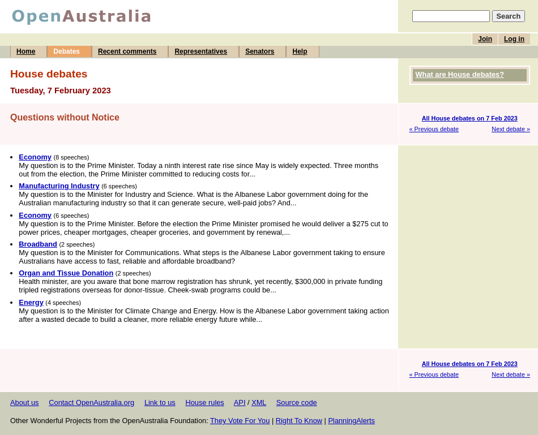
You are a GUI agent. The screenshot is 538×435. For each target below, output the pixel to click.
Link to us (160, 402)
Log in (514, 39)
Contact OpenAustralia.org (91, 402)
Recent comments (127, 51)
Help (299, 51)
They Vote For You (240, 420)
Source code (296, 402)
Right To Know (299, 420)
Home (25, 51)
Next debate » (511, 129)
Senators (259, 51)
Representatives (200, 51)
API (240, 402)
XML (258, 402)
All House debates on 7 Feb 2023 (470, 118)
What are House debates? (460, 74)
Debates (66, 51)
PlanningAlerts (351, 420)
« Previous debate (434, 129)
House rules (204, 402)
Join (485, 39)
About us (24, 402)
